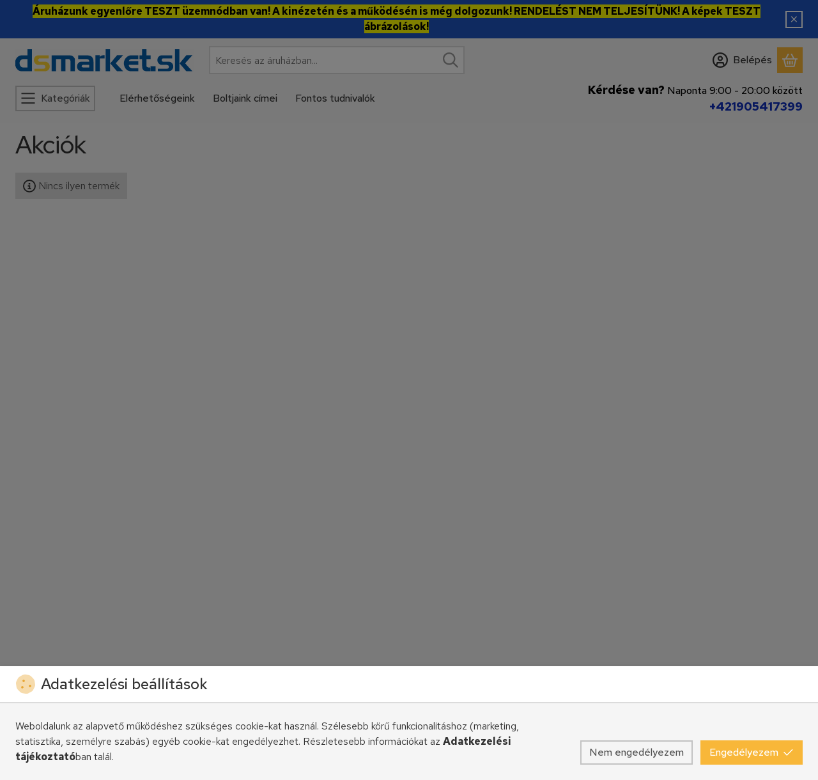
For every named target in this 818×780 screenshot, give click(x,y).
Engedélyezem (751, 752)
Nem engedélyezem (636, 752)
